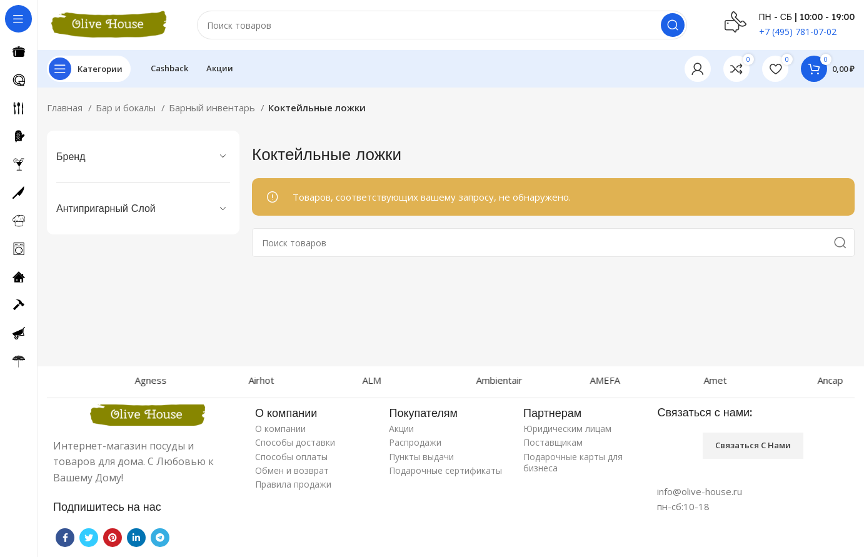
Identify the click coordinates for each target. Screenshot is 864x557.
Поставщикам (553, 442)
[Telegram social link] (160, 537)
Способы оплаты (291, 457)
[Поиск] (442, 25)
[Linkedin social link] (136, 537)
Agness (189, 380)
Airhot (300, 380)
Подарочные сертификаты (445, 470)
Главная (66, 107)
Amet (753, 380)
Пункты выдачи (421, 457)
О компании (280, 428)
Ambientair (538, 380)
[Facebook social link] (65, 537)
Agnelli (73, 380)
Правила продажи (293, 484)
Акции (401, 428)
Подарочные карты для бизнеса (573, 462)
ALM (410, 380)
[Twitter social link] (88, 537)
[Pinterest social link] (112, 537)
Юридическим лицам (567, 428)
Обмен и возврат (292, 470)
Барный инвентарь (213, 107)
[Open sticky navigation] (89, 68)
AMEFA (643, 380)
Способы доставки (295, 442)
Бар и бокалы (127, 107)
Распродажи (415, 442)
